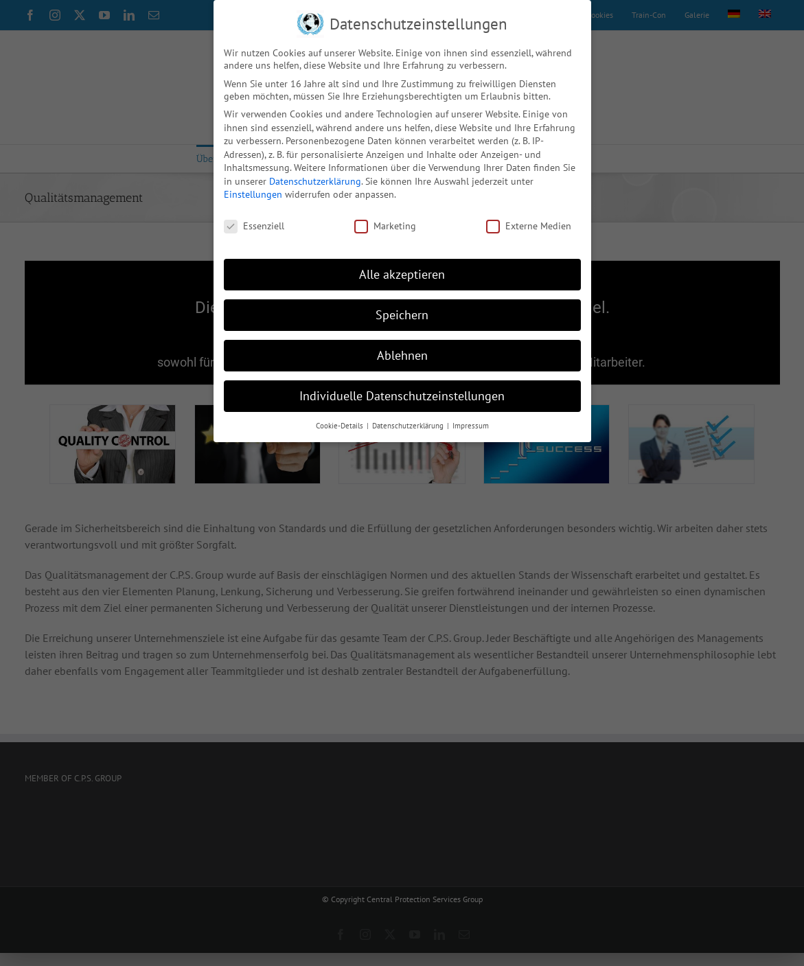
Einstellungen (253, 194)
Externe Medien (528, 226)
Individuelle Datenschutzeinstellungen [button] (402, 395)
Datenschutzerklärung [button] (409, 425)
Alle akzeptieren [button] (402, 274)
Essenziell (254, 226)
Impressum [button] (470, 425)
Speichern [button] (402, 315)
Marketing (385, 226)
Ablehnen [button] (402, 355)
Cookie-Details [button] (340, 425)
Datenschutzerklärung (315, 180)
